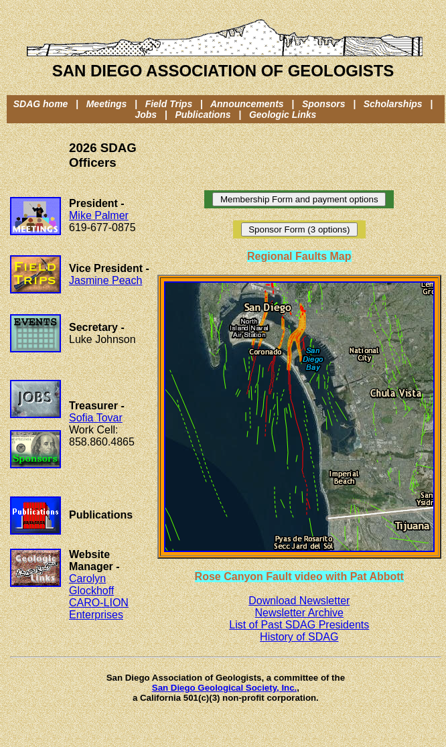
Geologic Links (282, 114)
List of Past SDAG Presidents (299, 624)
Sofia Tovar (96, 417)
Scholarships (393, 103)
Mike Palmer (99, 215)
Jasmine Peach (105, 280)
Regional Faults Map (299, 256)
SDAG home (40, 103)
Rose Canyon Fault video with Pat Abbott (299, 576)
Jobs (146, 114)
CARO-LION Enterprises (99, 608)
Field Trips (169, 103)
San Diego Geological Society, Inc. (224, 688)
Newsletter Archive (299, 612)
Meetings (106, 103)
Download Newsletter (299, 600)
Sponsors (324, 103)
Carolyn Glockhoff (91, 584)
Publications (202, 114)
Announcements (247, 103)
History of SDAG (299, 636)
